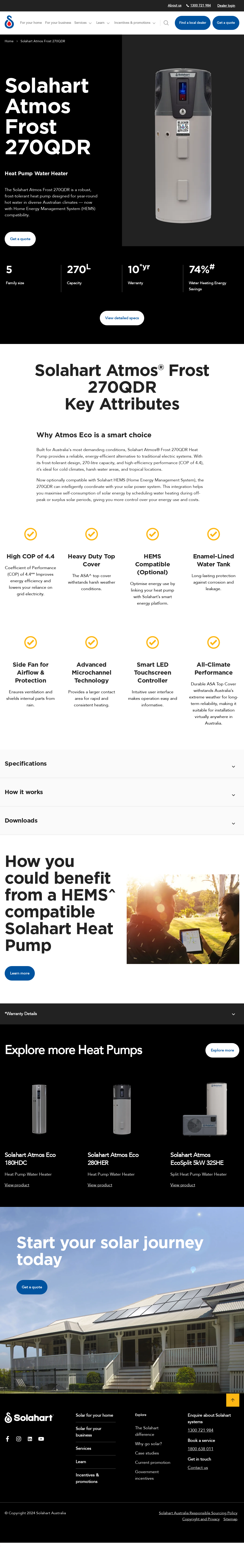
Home (9, 41)
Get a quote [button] (20, 239)
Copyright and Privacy (201, 1519)
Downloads (21, 821)
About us (174, 5)
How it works (24, 792)
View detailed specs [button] (122, 318)
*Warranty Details (21, 1014)
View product (17, 1185)
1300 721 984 (198, 5)
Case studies (147, 1453)
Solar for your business (88, 1432)
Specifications (26, 764)
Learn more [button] (19, 973)
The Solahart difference (146, 1431)
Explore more (222, 1050)
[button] (232, 1400)
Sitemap (230, 1519)
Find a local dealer (192, 23)
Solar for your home (94, 1415)
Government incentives (147, 1475)
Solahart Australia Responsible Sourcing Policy (198, 1513)
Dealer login (226, 6)
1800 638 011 (200, 1449)
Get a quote (226, 23)
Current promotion (152, 1462)
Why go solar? (148, 1444)
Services (83, 1448)
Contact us (198, 1468)
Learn (81, 1462)
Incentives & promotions (87, 1478)
